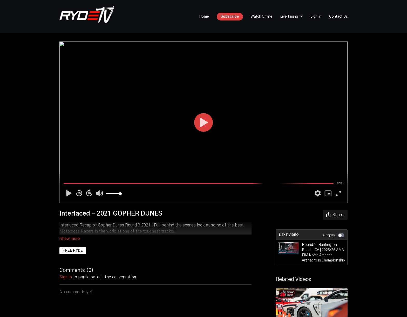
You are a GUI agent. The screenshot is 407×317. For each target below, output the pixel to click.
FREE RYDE (73, 243)
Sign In (315, 16)
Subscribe (230, 16)
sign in (65, 270)
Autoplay (333, 235)
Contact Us (338, 16)
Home (204, 16)
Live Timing (291, 16)
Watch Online (261, 16)
